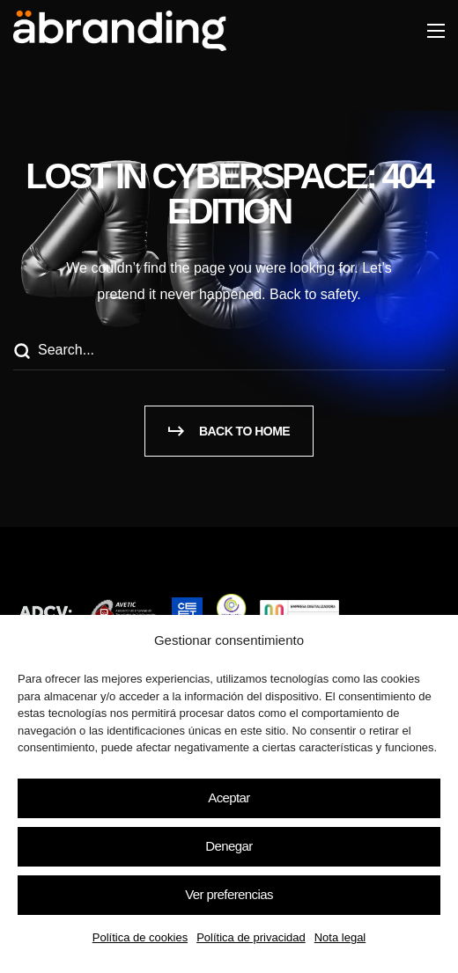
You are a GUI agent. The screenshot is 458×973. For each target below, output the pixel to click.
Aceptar (229, 797)
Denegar (228, 845)
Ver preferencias (229, 894)
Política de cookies (140, 937)
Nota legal (340, 937)
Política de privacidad (251, 937)
